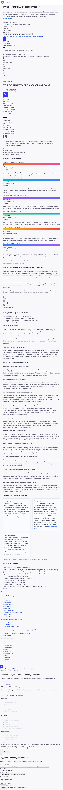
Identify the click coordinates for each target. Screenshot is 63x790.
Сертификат (14, 774)
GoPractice (7, 635)
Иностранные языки (10, 711)
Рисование (7, 606)
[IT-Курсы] (7, 2)
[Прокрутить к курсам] (2, 52)
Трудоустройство (5, 774)
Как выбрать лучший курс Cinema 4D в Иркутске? (18, 575)
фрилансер (48, 451)
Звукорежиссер (9, 610)
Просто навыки (22, 774)
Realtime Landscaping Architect (13, 612)
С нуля (5, 36)
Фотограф (7, 608)
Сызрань (7, 663)
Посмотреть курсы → (6, 783)
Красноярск (8, 646)
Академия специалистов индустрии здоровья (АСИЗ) (20, 630)
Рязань (6, 642)
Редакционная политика (11, 720)
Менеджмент (8, 710)
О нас (6, 719)
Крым (6, 661)
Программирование (10, 702)
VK (4, 742)
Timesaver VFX (8, 624)
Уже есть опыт (9, 770)
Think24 (6, 622)
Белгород (7, 657)
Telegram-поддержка (11, 735)
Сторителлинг (8, 604)
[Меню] (60, 2)
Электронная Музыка (10, 597)
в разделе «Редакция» (16, 517)
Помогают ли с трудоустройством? (14, 580)
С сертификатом (37, 36)
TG (2, 742)
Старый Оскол (8, 653)
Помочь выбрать (5, 789)
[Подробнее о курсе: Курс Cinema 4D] (9, 133)
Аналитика (7, 708)
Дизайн (6, 704)
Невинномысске (9, 644)
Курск (6, 655)
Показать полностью (8, 18)
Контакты (7, 724)
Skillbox (5, 588)
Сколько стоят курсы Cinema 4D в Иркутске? (17, 567)
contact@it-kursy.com (11, 737)
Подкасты (7, 595)
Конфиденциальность (11, 726)
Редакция (7, 722)
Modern (6, 628)
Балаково (7, 659)
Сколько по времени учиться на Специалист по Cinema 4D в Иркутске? (25, 586)
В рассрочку (12, 36)
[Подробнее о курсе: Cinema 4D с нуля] (9, 111)
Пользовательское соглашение (13, 728)
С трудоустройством (24, 36)
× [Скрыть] (31, 669)
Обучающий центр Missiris (12, 626)
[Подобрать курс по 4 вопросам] (5, 752)
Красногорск (8, 647)
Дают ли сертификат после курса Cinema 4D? (17, 576)
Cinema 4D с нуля (8, 100)
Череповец (7, 651)
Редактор (7, 616)
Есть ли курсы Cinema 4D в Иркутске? (15, 584)
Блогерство (7, 599)
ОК (1, 750)
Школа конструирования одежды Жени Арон (17, 633)
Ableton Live (7, 614)
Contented (5, 590)
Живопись (7, 601)
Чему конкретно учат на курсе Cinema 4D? (16, 582)
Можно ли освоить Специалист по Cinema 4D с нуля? (20, 578)
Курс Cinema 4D (7, 122)
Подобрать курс (9, 739)
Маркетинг (7, 706)
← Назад (3, 785)
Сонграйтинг (8, 602)
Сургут (6, 649)
